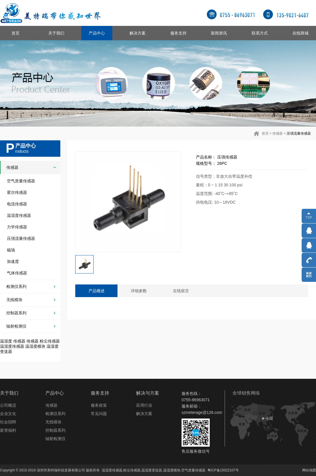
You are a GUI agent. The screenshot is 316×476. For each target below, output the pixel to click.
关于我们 (56, 33)
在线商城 (300, 33)
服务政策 (99, 405)
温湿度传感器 (19, 215)
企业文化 (8, 413)
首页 (15, 33)
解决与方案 (147, 393)
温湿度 (6, 341)
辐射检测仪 (16, 326)
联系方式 (260, 33)
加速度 (13, 261)
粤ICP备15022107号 (223, 470)
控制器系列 (16, 313)
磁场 (11, 250)
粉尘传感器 (50, 341)
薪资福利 (8, 430)
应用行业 (144, 405)
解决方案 (138, 33)
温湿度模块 (35, 346)
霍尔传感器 (17, 192)
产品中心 (97, 33)
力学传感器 (17, 227)
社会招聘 (8, 422)
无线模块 (14, 299)
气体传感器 (17, 273)
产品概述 (96, 290)
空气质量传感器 (21, 181)
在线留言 (181, 290)
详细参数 (139, 290)
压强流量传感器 (299, 133)
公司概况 (8, 405)
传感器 (277, 133)
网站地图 (309, 470)
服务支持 (178, 33)
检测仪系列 (16, 286)
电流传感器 (17, 204)
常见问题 (99, 413)
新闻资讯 (219, 33)
